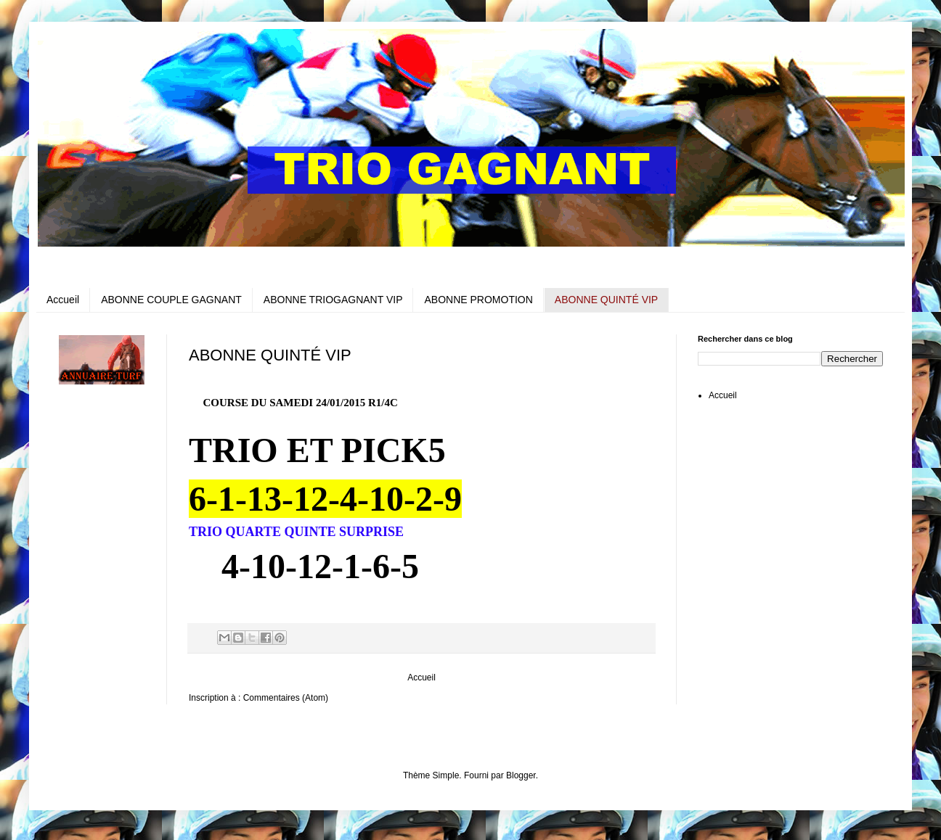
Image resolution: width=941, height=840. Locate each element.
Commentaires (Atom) (285, 698)
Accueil (62, 299)
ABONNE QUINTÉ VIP (606, 299)
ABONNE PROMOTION (478, 299)
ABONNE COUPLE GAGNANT (171, 299)
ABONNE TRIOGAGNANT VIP (333, 299)
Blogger (521, 775)
